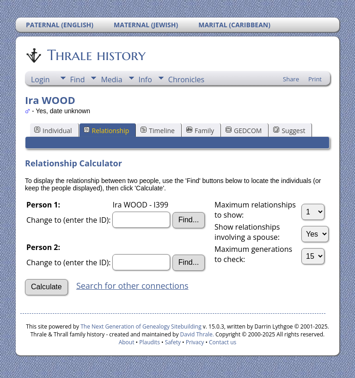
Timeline (158, 130)
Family (200, 130)
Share (291, 79)
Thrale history (96, 55)
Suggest (289, 130)
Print (315, 79)
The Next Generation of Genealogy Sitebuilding (141, 326)
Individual (53, 130)
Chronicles (186, 79)
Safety (173, 342)
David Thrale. (197, 334)
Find (77, 79)
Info (145, 79)
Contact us (222, 342)
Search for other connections (132, 285)
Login (40, 79)
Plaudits (149, 342)
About (127, 342)
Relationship (106, 130)
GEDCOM (244, 130)
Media (111, 79)
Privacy (195, 342)
